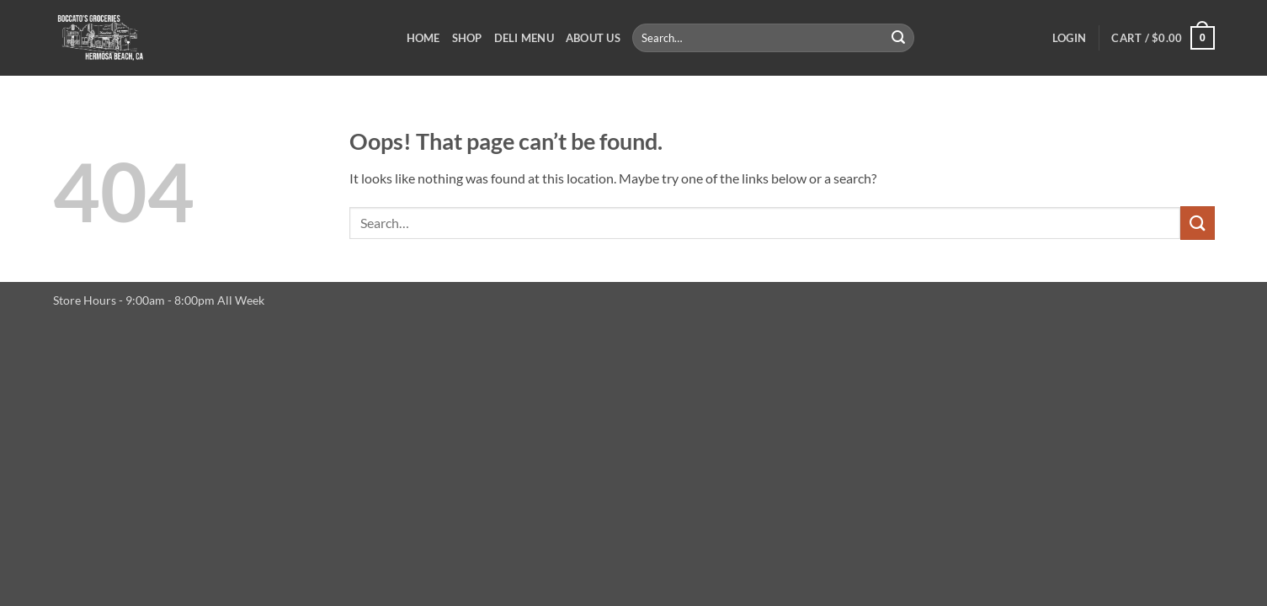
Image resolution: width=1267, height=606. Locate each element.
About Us (593, 38)
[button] (1069, 38)
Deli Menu (524, 38)
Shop (467, 38)
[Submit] (898, 38)
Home (423, 38)
